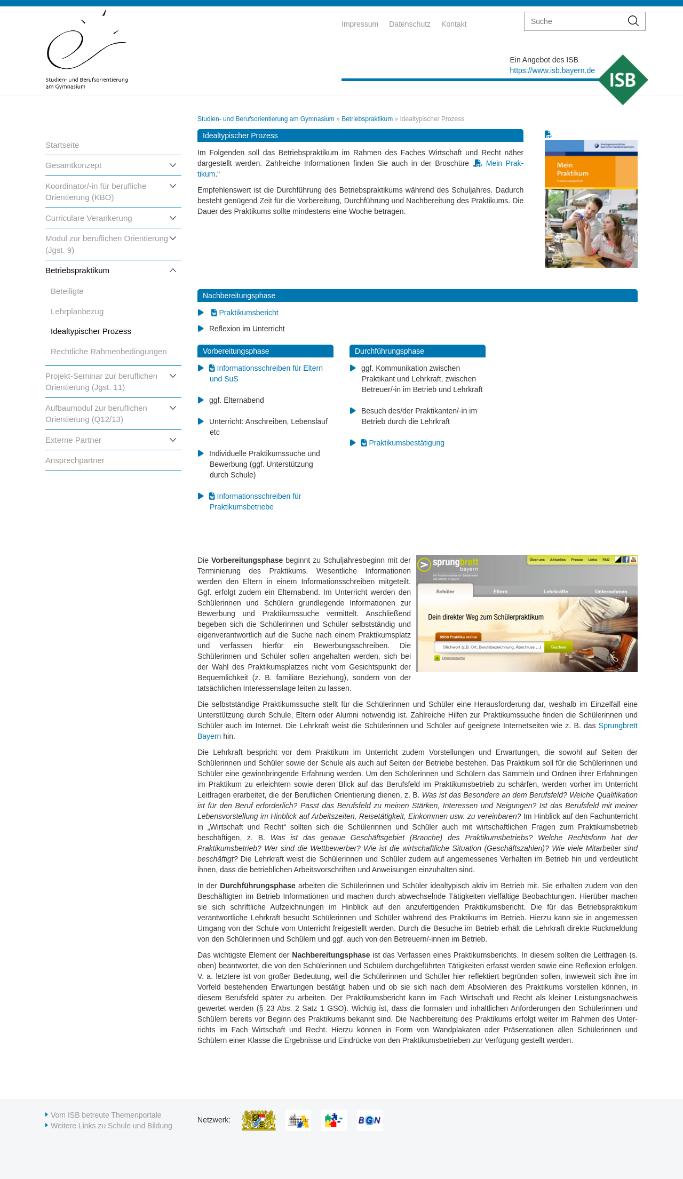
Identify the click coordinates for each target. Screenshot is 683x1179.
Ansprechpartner (75, 460)
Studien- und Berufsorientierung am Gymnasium (266, 119)
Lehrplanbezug (77, 311)
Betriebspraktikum (77, 270)
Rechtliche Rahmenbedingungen (109, 351)
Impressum (360, 24)
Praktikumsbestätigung (406, 443)
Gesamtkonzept (73, 165)
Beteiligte (67, 291)
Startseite (62, 144)
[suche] (573, 21)
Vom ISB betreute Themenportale (106, 1115)
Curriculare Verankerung (88, 217)
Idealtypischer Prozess (91, 331)
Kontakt (453, 24)
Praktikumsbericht (248, 312)
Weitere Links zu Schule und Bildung (111, 1125)
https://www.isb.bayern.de (552, 70)
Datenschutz (410, 24)
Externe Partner (73, 439)
